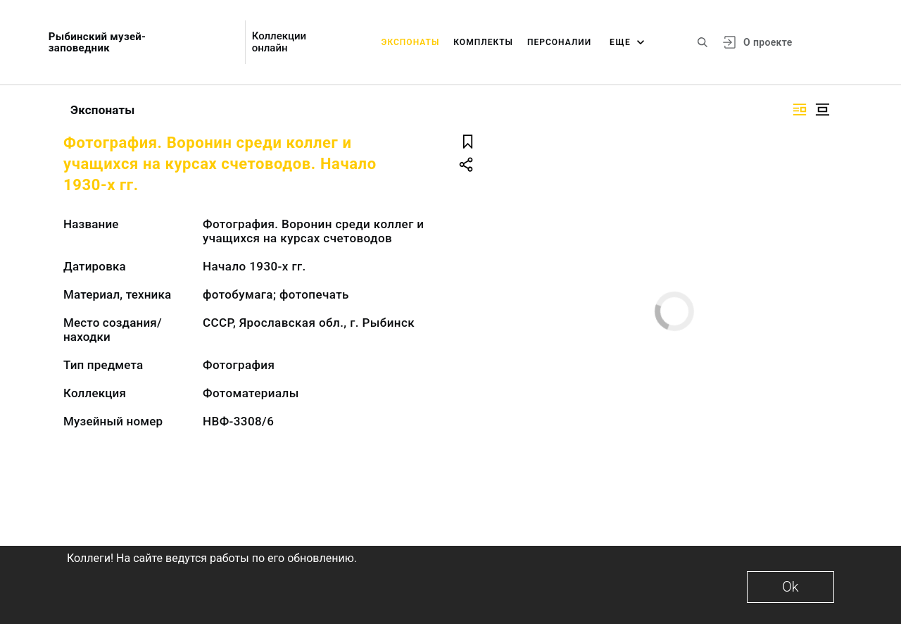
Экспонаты (411, 42)
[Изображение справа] (799, 109)
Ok (790, 586)
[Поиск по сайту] (702, 42)
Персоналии (559, 42)
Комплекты (483, 42)
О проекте (767, 42)
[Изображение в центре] (822, 109)
